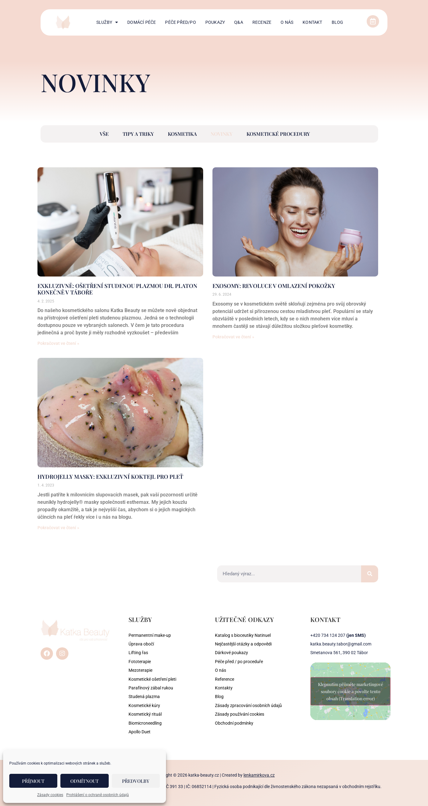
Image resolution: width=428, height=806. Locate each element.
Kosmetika (182, 134)
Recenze (261, 22)
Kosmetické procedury (278, 134)
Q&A (238, 22)
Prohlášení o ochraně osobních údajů (97, 795)
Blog (337, 22)
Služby (107, 22)
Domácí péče (141, 22)
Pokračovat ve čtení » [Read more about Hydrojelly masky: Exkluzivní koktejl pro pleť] (58, 527)
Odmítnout (84, 781)
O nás (287, 22)
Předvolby (135, 781)
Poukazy (215, 22)
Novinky (222, 134)
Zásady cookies (50, 795)
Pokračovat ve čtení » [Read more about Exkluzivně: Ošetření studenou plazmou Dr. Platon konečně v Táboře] (58, 343)
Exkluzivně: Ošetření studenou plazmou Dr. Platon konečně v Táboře (117, 289)
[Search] (369, 573)
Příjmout (33, 781)
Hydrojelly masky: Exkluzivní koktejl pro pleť (110, 476)
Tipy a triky (138, 134)
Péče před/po (180, 22)
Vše (104, 134)
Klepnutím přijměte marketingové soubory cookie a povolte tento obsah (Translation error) (350, 691)
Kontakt (312, 22)
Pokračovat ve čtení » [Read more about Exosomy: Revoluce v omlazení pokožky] (233, 336)
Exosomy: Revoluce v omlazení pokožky (273, 285)
